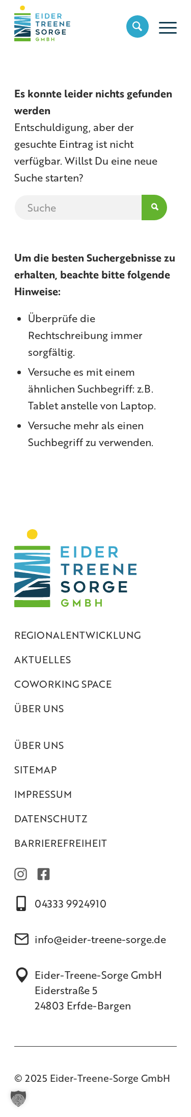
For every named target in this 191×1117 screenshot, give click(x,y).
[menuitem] (132, 26)
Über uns (39, 708)
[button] (18, 1098)
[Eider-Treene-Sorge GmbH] (79, 21)
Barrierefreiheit (60, 843)
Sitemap (35, 769)
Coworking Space (63, 684)
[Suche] (132, 26)
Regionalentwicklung (77, 635)
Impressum (43, 794)
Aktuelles (42, 659)
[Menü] (163, 26)
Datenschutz (51, 818)
